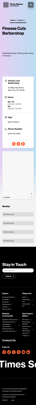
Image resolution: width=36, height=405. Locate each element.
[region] (18, 175)
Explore (13, 20)
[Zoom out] (31, 196)
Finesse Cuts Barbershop (18, 22)
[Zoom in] (31, 194)
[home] (12, 4)
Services (21, 20)
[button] (31, 5)
